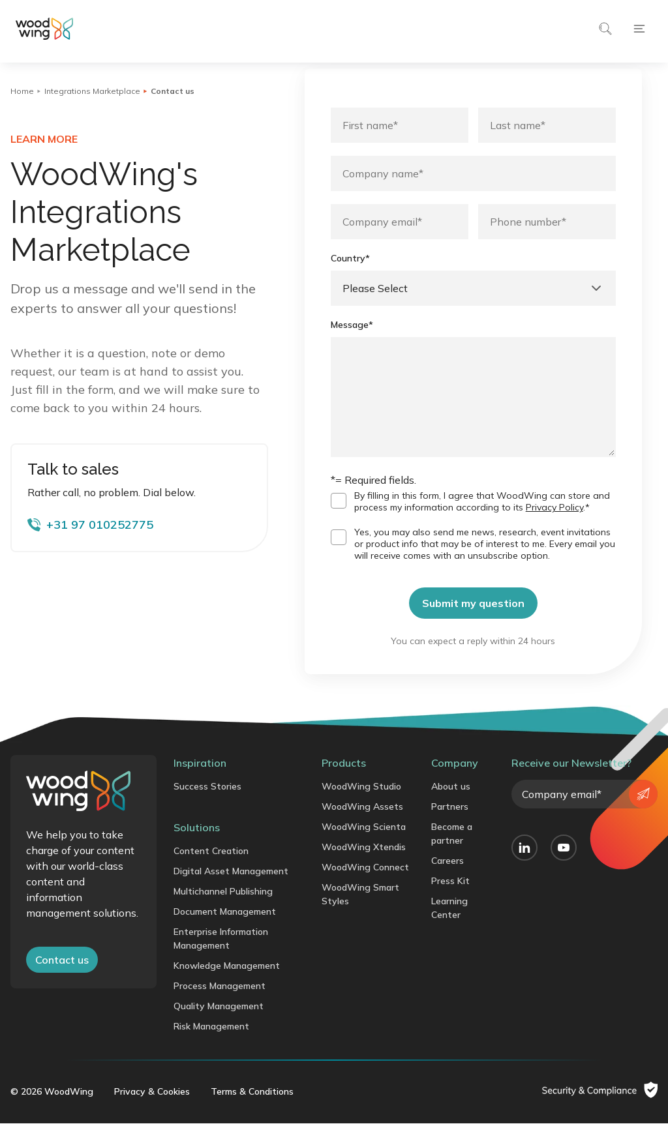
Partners (449, 822)
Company (454, 778)
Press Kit (450, 896)
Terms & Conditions (252, 1107)
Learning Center (449, 923)
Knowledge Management (227, 981)
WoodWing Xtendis (364, 862)
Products (344, 778)
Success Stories (207, 802)
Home (22, 91)
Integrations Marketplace (92, 91)
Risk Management (211, 1042)
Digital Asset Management (231, 887)
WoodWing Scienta (364, 842)
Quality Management (219, 1022)
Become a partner (451, 849)
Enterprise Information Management (221, 954)
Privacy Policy (554, 523)
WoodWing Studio (361, 802)
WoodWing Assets (362, 822)
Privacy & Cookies (152, 1107)
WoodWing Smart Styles (360, 910)
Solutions (197, 843)
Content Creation (211, 866)
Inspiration (200, 778)
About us (450, 802)
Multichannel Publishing (223, 907)
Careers (447, 876)
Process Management (220, 1001)
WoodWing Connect (365, 883)
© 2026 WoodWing (51, 1107)
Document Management (225, 927)
